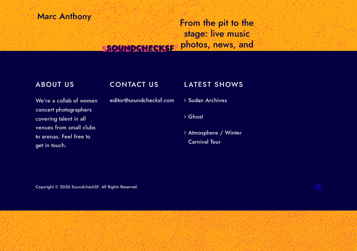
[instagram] (318, 187)
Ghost (195, 117)
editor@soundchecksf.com (142, 100)
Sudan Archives (207, 100)
